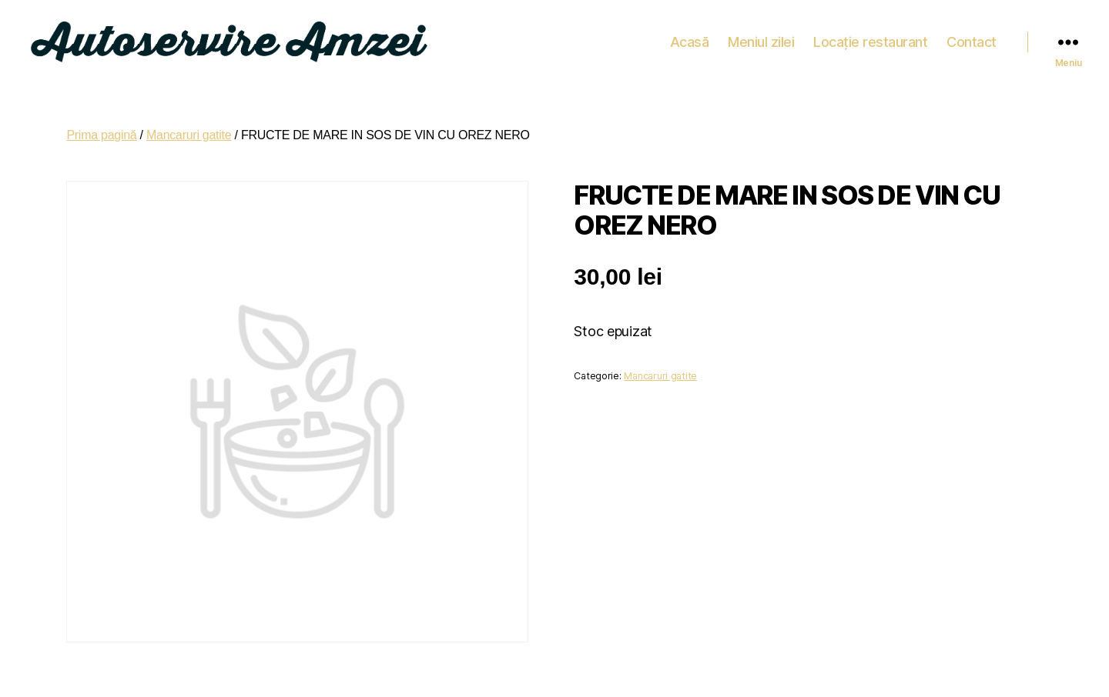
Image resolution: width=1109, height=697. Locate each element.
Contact (972, 38)
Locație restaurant (870, 38)
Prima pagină (101, 128)
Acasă (689, 38)
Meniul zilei (761, 38)
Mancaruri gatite (188, 128)
